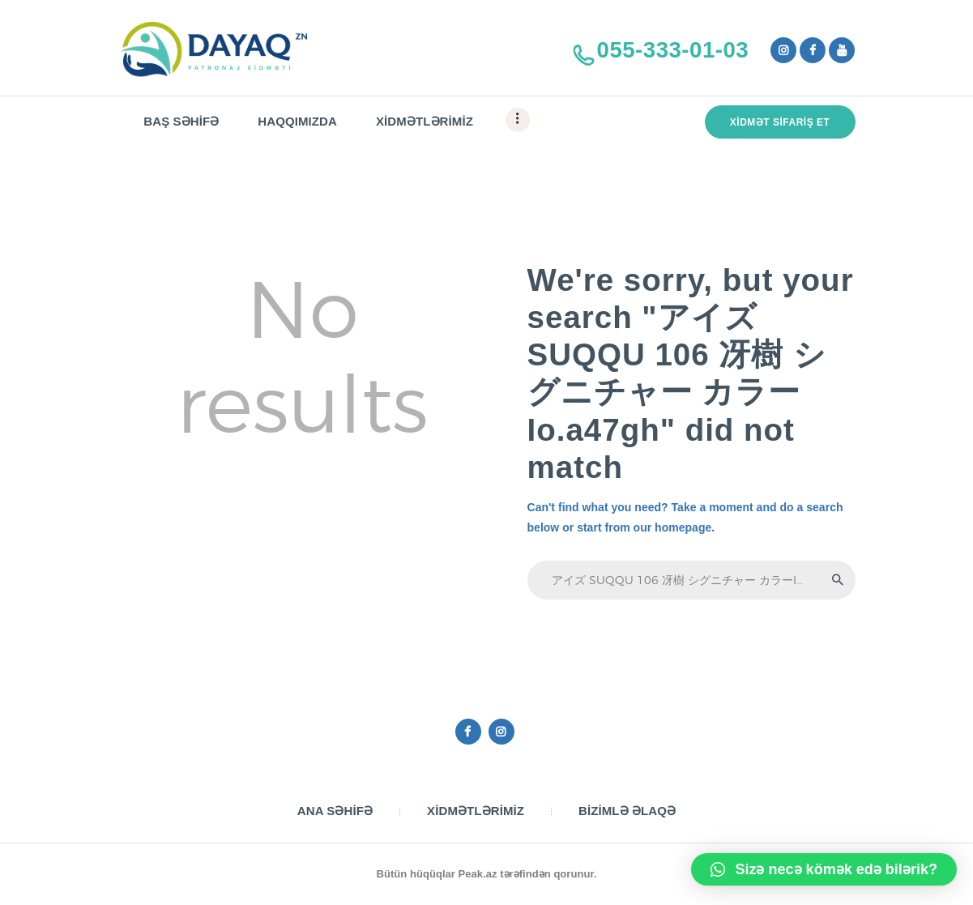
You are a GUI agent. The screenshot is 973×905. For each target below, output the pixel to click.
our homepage (673, 527)
